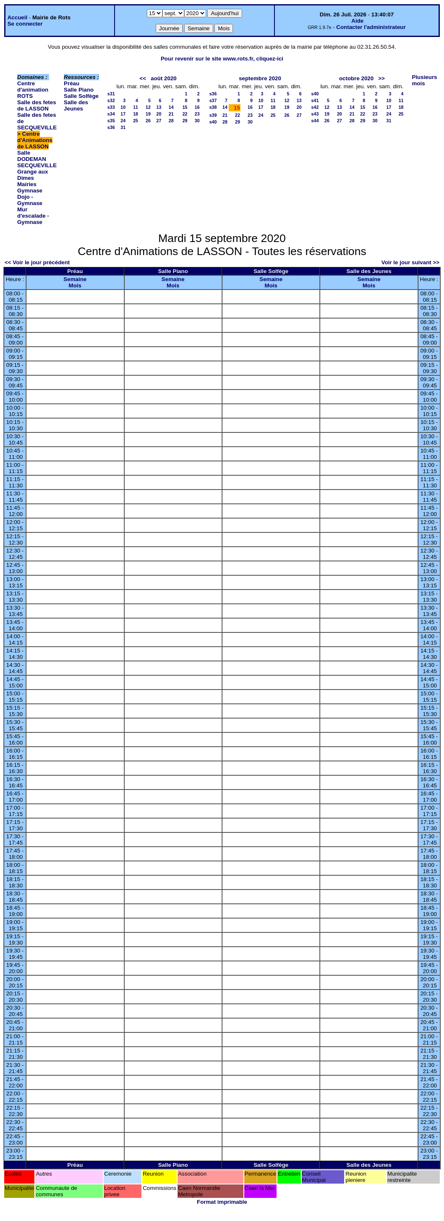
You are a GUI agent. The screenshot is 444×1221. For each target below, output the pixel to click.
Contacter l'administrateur (370, 27)
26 (148, 120)
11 (135, 107)
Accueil (17, 17)
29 (185, 120)
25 (135, 120)
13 (159, 107)
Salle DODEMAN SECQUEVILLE (37, 159)
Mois (75, 285)
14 (171, 107)
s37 (213, 100)
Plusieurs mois (424, 80)
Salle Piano (79, 90)
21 (171, 113)
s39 (213, 115)
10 (122, 107)
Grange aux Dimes (32, 174)
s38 (213, 107)
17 (122, 113)
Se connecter (25, 24)
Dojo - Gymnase (29, 200)
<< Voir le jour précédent (37, 262)
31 (122, 127)
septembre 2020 (260, 78)
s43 (315, 113)
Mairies (27, 184)
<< (143, 78)
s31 (111, 93)
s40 (213, 121)
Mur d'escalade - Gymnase (33, 215)
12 (148, 107)
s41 (315, 100)
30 (197, 120)
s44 (315, 120)
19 (148, 113)
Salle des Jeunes (76, 105)
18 (135, 113)
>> (381, 78)
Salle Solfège (81, 96)
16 (197, 107)
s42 (315, 107)
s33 (111, 107)
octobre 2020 (356, 78)
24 (122, 120)
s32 (111, 100)
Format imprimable (222, 1202)
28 (171, 120)
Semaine (74, 279)
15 (185, 107)
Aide (357, 21)
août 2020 (164, 78)
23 (197, 113)
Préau (71, 83)
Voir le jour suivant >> (410, 262)
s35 (111, 120)
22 (185, 113)
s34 (111, 113)
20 (159, 113)
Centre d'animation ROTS (32, 89)
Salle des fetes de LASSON (36, 105)
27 (159, 120)
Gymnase (29, 190)
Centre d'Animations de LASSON (34, 140)
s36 (111, 127)
